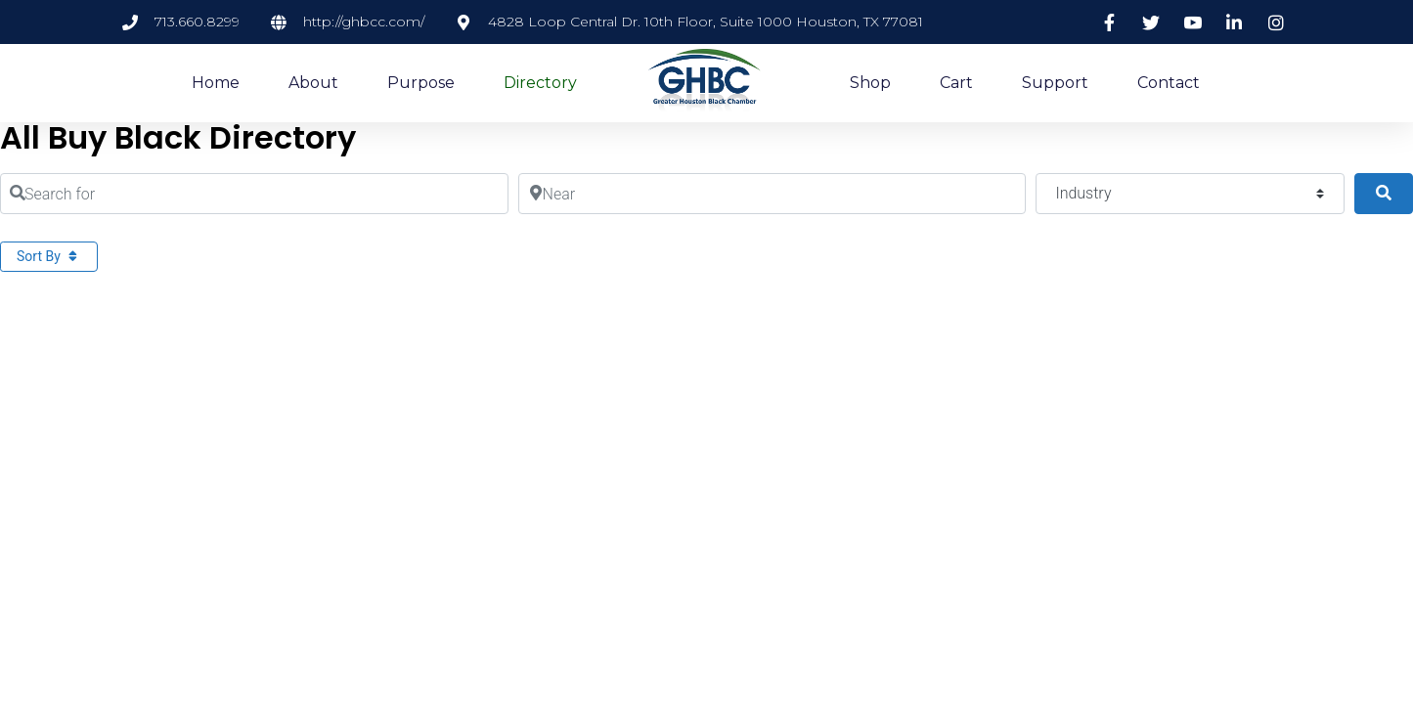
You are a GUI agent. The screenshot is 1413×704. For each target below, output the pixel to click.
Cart (956, 82)
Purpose (421, 82)
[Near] (772, 193)
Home (216, 82)
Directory (540, 82)
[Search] (1383, 193)
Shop (870, 82)
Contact (1168, 82)
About (313, 82)
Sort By (49, 256)
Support (1055, 82)
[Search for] (254, 193)
